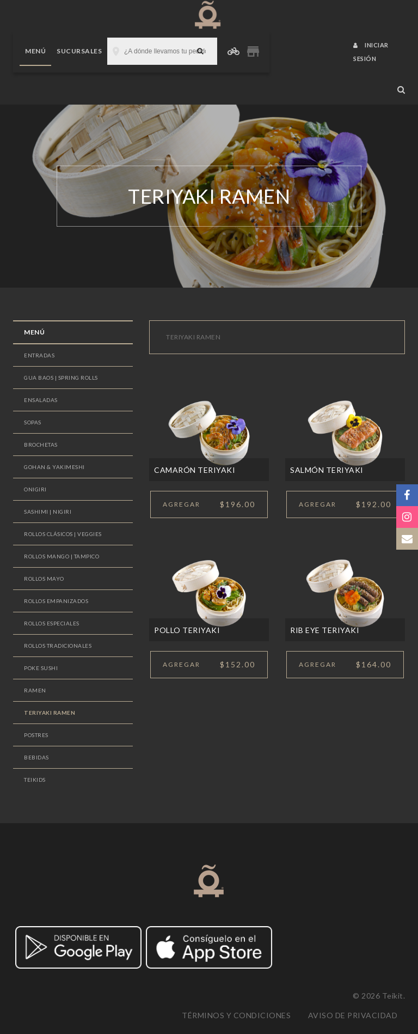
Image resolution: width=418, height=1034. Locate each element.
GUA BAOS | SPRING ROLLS (61, 377)
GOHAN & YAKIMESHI (54, 467)
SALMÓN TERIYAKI (327, 470)
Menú (35, 51)
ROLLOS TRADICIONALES (57, 645)
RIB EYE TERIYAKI (324, 630)
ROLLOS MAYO (44, 578)
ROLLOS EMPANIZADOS (56, 601)
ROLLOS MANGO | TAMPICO (61, 556)
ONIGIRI (35, 489)
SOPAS (32, 422)
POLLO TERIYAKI (187, 630)
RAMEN (35, 690)
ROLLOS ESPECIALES (51, 623)
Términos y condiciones (236, 1015)
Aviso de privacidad (353, 1015)
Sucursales (79, 51)
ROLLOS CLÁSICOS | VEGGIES (63, 534)
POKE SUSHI (41, 668)
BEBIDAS (36, 757)
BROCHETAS (41, 444)
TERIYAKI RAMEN (49, 712)
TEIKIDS (35, 779)
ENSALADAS (41, 400)
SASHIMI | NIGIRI (47, 511)
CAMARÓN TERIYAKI (194, 470)
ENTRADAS (39, 355)
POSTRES (36, 735)
